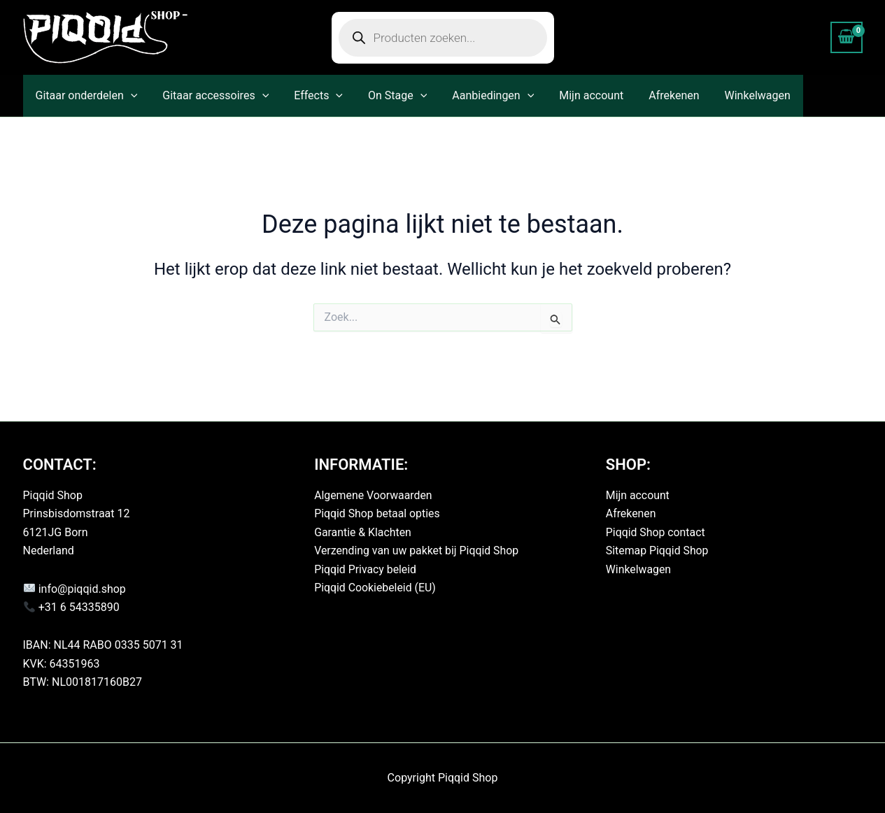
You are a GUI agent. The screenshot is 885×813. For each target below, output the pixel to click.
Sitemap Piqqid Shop (657, 550)
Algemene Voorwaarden (373, 495)
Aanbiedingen (480, 96)
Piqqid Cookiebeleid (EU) (375, 587)
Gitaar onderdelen (85, 96)
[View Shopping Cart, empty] (846, 37)
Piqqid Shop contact (656, 532)
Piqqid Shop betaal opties (377, 513)
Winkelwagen (737, 95)
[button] (129, 96)
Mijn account (576, 95)
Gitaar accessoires (211, 96)
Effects (311, 96)
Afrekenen (655, 95)
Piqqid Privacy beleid (365, 569)
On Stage (387, 96)
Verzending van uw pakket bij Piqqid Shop (417, 550)
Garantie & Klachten (363, 532)
